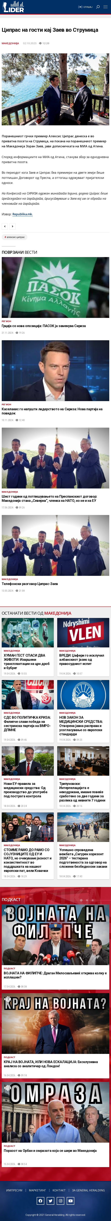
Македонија (10, 43)
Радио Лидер (13, 7)
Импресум (14, 1190)
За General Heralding (88, 1190)
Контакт (59, 1190)
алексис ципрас (16, 237)
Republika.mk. (22, 214)
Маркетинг (37, 1190)
